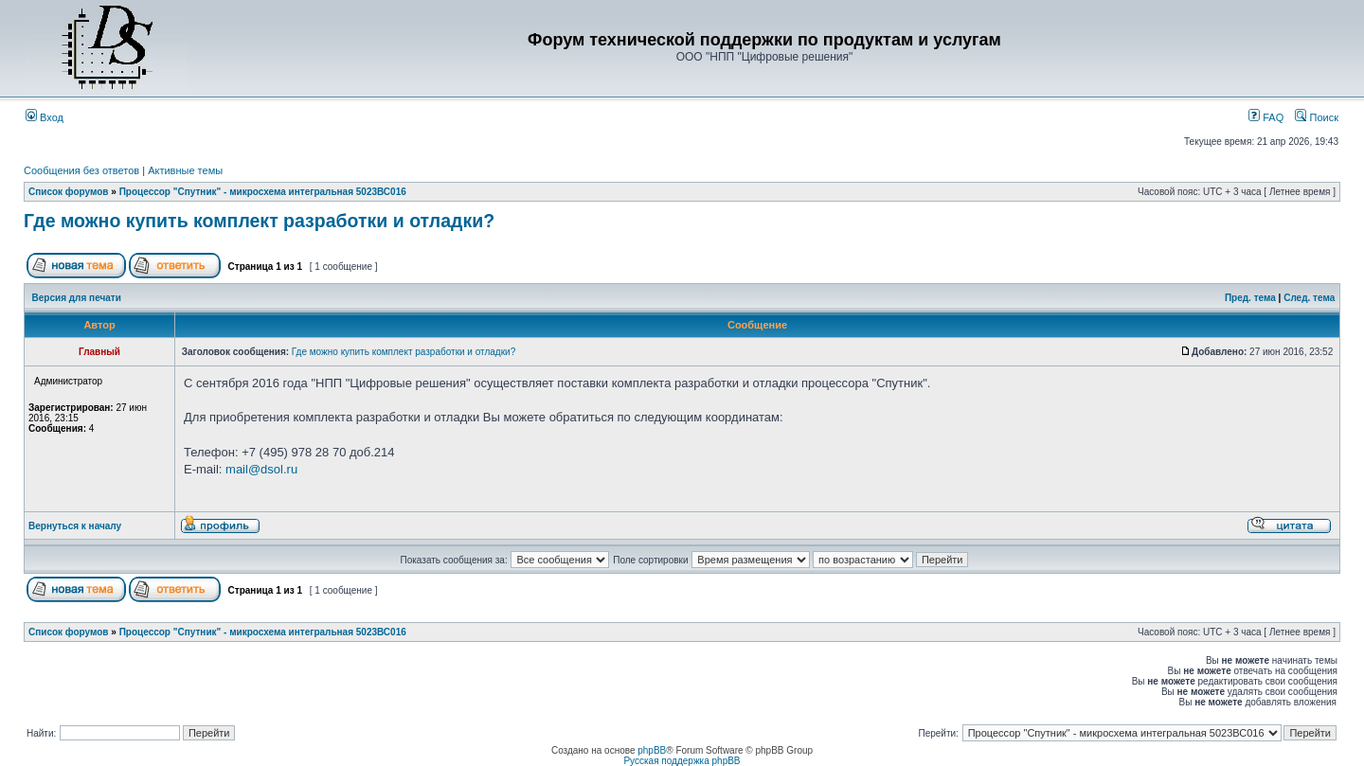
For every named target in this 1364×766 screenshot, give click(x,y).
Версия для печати (76, 298)
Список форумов (68, 192)
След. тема (1309, 298)
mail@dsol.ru (261, 469)
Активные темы (185, 170)
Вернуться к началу (74, 526)
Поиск (1316, 117)
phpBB (651, 750)
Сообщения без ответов (81, 170)
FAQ (1265, 117)
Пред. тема (1250, 298)
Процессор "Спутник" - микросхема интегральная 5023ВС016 (262, 192)
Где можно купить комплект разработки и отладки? (259, 220)
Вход (44, 117)
